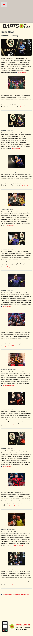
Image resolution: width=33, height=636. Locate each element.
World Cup (23, 107)
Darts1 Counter (23, 625)
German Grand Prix (14, 506)
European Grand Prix (8, 346)
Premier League (22, 72)
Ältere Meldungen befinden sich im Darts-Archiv (16, 594)
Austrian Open (26, 186)
